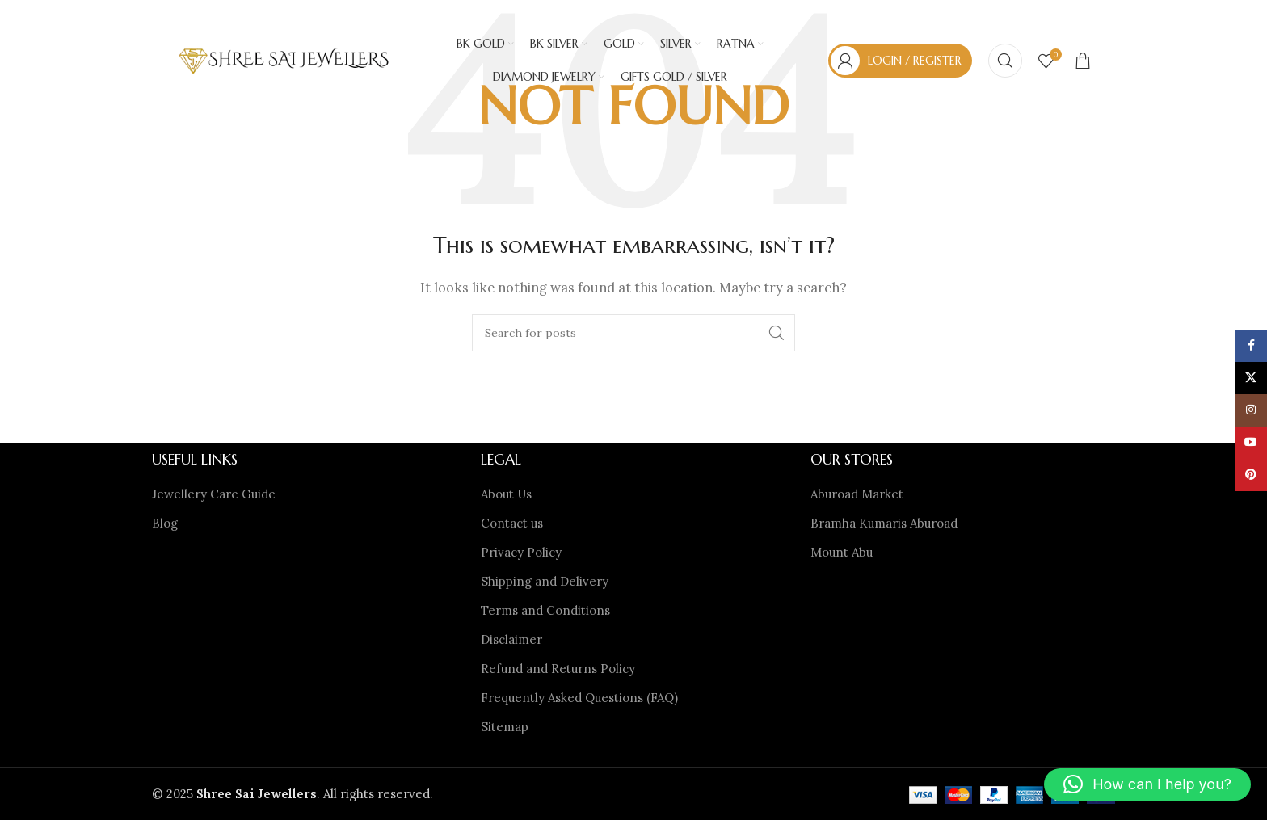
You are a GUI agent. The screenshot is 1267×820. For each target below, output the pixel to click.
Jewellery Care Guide (214, 494)
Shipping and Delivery (544, 581)
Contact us (512, 523)
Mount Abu (841, 552)
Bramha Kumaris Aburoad (884, 523)
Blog (165, 523)
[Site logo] (284, 59)
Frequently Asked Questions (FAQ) (579, 697)
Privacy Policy (521, 552)
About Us (506, 494)
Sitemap (504, 726)
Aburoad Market (856, 494)
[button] (1147, 784)
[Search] (1005, 60)
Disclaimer (511, 639)
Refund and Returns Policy (558, 668)
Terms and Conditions (545, 610)
